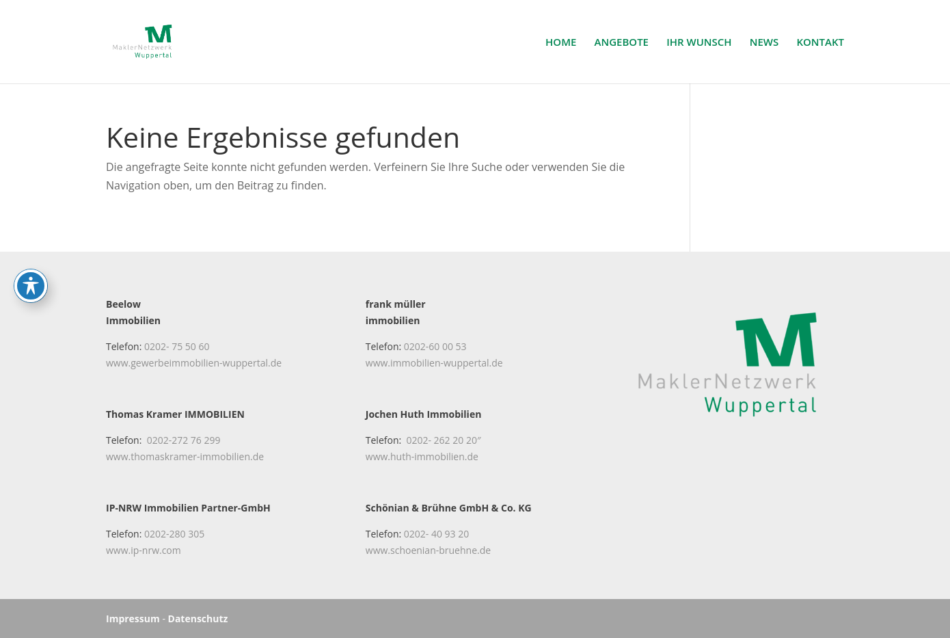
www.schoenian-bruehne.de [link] (428, 550)
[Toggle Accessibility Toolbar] (30, 235)
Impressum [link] (133, 618)
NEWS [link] (764, 43)
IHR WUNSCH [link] (698, 43)
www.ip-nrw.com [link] (143, 550)
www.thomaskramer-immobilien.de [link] (185, 456)
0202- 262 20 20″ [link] (443, 440)
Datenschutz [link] (198, 618)
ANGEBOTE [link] (622, 43)
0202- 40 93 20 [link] (436, 533)
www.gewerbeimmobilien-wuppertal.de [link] (194, 362)
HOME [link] (560, 43)
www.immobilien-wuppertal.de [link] (434, 362)
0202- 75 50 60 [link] (176, 346)
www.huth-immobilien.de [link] (422, 456)
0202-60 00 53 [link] (435, 346)
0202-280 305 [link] (174, 533)
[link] (150, 40)
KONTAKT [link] (820, 43)
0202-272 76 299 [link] (184, 440)
